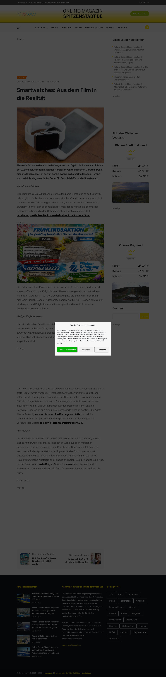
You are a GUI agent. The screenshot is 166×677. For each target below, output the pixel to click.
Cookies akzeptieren (67, 350)
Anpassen (101, 350)
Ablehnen (86, 350)
